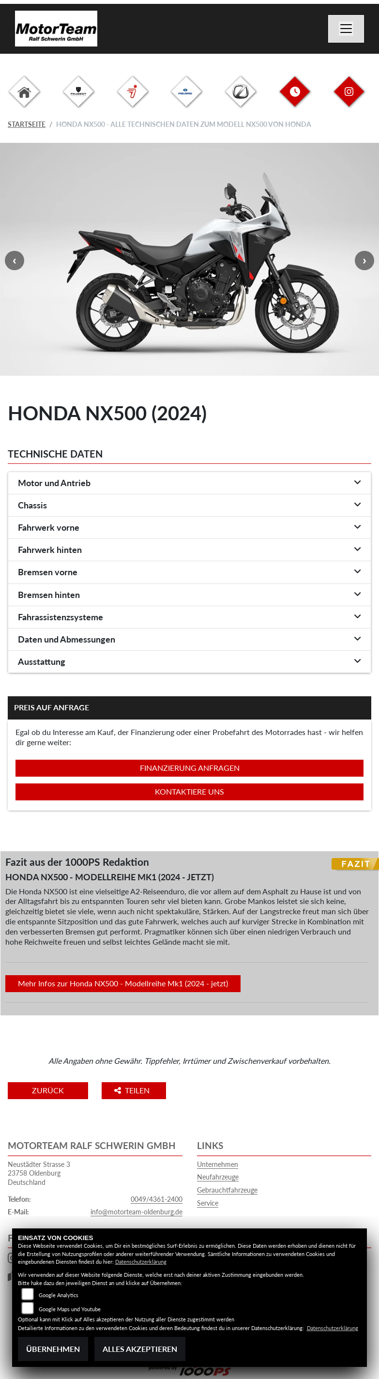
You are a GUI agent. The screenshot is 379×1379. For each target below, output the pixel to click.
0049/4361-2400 (156, 1199)
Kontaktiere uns (189, 791)
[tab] (189, 483)
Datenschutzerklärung (141, 1261)
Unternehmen (217, 1164)
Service (207, 1203)
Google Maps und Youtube (70, 1309)
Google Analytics (58, 1295)
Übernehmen (53, 1348)
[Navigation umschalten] (346, 29)
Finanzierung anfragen (190, 767)
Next (364, 260)
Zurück (48, 1090)
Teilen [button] (133, 1090)
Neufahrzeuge (218, 1177)
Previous (14, 260)
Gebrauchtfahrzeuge (227, 1190)
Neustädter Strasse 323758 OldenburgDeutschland (39, 1173)
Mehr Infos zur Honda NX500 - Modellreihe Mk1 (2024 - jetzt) (123, 983)
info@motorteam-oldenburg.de (136, 1212)
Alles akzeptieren (140, 1348)
